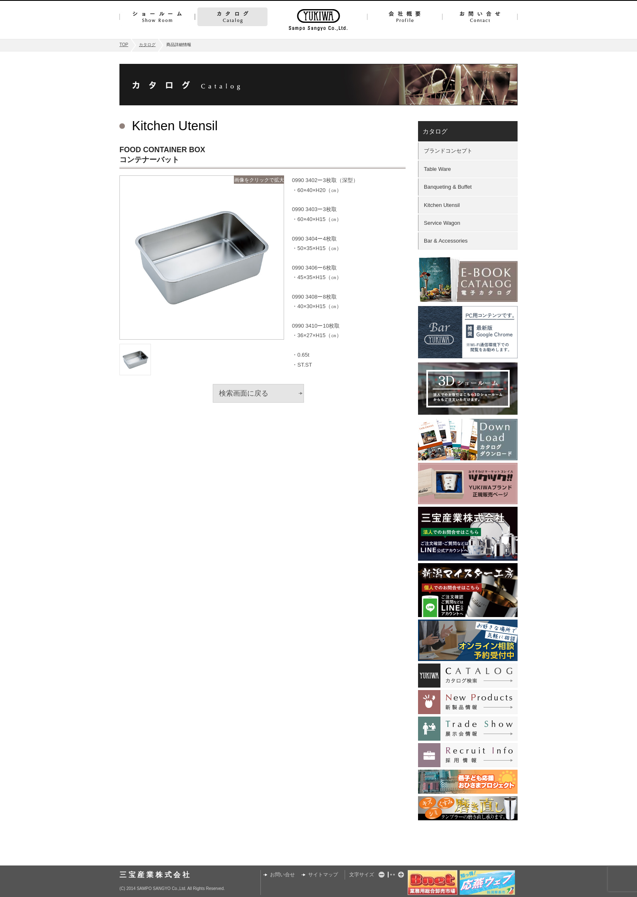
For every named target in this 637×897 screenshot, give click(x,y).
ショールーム (157, 16)
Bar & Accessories (446, 241)
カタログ (232, 16)
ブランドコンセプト (448, 151)
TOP (123, 44)
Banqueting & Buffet (448, 187)
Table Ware (437, 169)
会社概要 (404, 16)
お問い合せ (480, 16)
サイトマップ (323, 875)
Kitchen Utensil (442, 205)
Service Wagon (442, 223)
